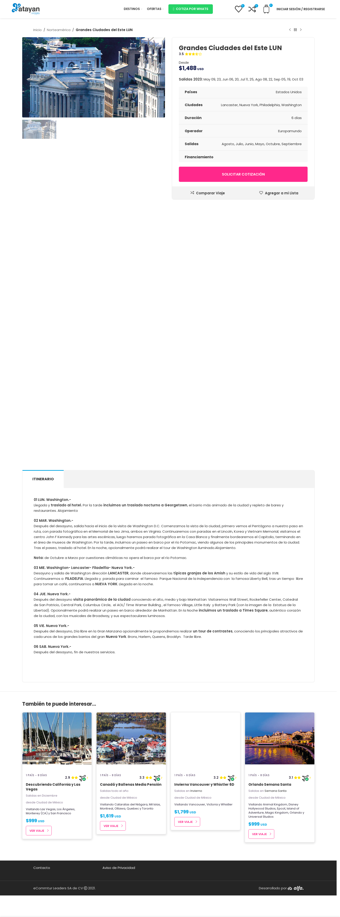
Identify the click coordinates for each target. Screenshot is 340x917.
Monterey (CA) (37, 813)
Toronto (147, 808)
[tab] (43, 479)
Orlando (296, 812)
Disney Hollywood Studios (273, 806)
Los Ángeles (66, 809)
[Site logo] (25, 8)
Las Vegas (48, 809)
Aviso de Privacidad (118, 867)
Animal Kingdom (275, 804)
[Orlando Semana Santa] (279, 740)
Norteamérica (58, 29)
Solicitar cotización (243, 174)
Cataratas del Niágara (131, 804)
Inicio (37, 29)
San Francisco (61, 813)
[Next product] (301, 30)
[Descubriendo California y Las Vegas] (57, 740)
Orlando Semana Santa (269, 784)
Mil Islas (154, 804)
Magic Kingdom (276, 812)
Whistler (227, 804)
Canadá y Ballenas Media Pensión (130, 784)
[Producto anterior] (290, 30)
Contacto (41, 867)
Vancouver (197, 804)
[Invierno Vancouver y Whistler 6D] (205, 740)
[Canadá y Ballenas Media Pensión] (131, 740)
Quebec (133, 808)
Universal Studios (261, 817)
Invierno (196, 791)
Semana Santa (276, 791)
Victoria (212, 804)
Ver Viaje (36, 831)
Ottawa (119, 808)
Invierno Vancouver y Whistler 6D (204, 784)
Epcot (281, 808)
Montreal (106, 808)
